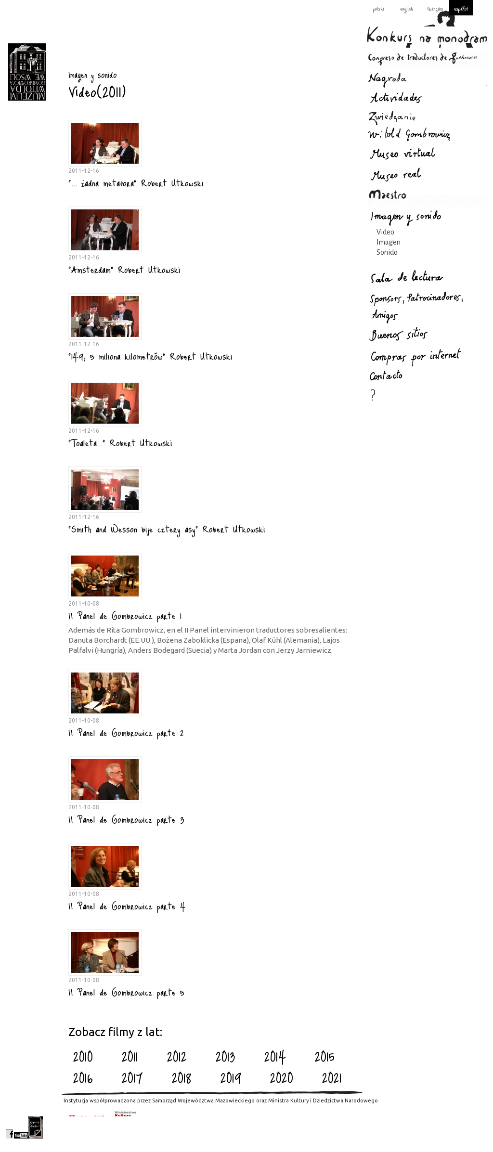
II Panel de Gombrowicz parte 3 (126, 819)
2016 (83, 1077)
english (406, 8)
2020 (281, 1077)
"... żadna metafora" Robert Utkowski (136, 182)
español (461, 8)
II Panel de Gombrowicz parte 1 (125, 615)
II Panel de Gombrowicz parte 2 (126, 732)
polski (378, 8)
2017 (132, 1077)
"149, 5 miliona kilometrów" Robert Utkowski (150, 355)
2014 (275, 1056)
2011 (130, 1056)
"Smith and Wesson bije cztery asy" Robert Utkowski (166, 528)
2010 (83, 1056)
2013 (225, 1056)
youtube (21, 1127)
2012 (177, 1056)
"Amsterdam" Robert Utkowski (124, 269)
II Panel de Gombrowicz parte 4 (127, 905)
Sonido (387, 252)
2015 (325, 1056)
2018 (182, 1077)
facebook (9, 1127)
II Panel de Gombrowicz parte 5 (126, 991)
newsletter (35, 1127)
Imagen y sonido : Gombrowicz (27, 72)
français (435, 8)
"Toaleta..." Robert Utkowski (120, 442)
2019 (231, 1077)
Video (385, 232)
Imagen (388, 242)
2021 (332, 1077)
